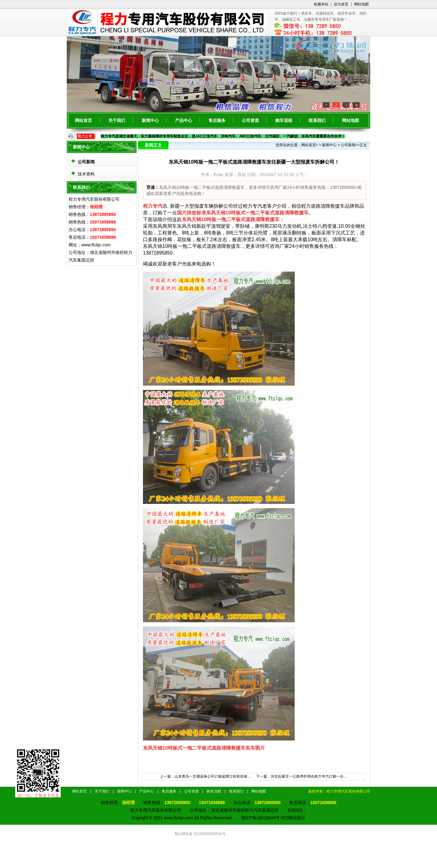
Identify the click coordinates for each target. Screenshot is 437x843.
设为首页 (341, 4)
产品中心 (183, 120)
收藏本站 (321, 4)
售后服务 (216, 120)
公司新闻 (86, 161)
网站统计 (296, 817)
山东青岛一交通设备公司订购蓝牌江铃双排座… (212, 776)
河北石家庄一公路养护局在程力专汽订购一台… (309, 776)
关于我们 (116, 120)
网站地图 (361, 4)
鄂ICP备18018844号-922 (264, 817)
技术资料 (86, 174)
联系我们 (317, 120)
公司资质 (250, 120)
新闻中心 (150, 120)
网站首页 (83, 120)
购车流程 (283, 120)
